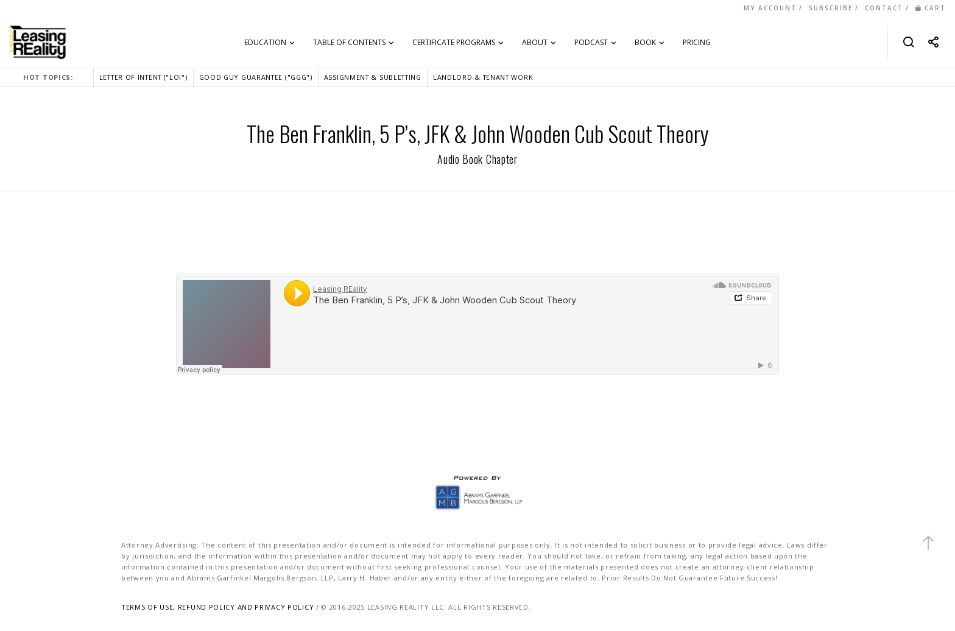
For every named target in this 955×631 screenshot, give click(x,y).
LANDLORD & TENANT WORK (483, 77)
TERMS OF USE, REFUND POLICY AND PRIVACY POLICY (217, 607)
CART (930, 8)
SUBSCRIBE (831, 8)
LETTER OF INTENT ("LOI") (143, 77)
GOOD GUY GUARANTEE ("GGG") (255, 77)
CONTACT (884, 8)
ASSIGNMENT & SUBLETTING (372, 77)
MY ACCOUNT (770, 8)
